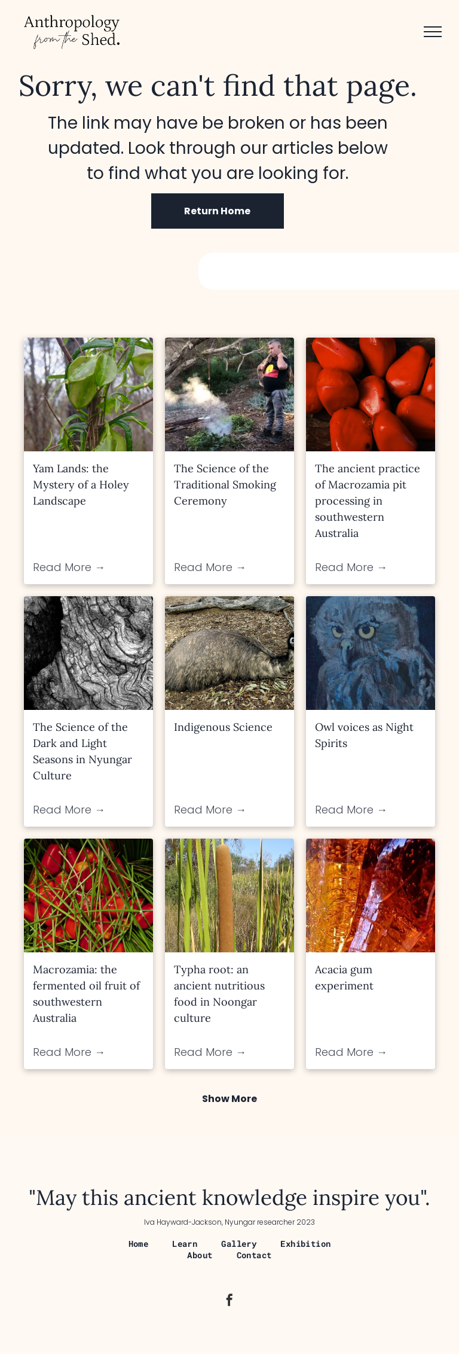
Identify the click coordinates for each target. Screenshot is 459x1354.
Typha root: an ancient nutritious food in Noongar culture (219, 994)
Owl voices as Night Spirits (364, 735)
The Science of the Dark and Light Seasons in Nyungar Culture (82, 751)
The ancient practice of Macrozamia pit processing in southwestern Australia (367, 501)
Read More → (69, 567)
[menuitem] (139, 1243)
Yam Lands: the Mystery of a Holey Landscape (81, 485)
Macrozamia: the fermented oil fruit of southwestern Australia (86, 994)
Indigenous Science (223, 727)
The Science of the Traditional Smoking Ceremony (225, 485)
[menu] (432, 31)
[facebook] (229, 1301)
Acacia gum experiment (344, 977)
